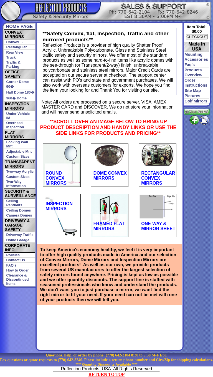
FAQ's (11, 265)
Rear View (14, 52)
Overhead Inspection (15, 125)
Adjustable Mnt (19, 151)
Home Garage (17, 240)
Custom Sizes (18, 156)
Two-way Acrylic (20, 171)
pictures (192, 96)
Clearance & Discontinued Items (17, 279)
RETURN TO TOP (106, 374)
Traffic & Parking (13, 64)
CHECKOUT (196, 37)
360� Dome (16, 98)
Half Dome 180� (20, 92)
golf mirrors (195, 101)
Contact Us (15, 260)
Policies (13, 255)
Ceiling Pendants (14, 203)
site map (192, 90)
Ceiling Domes (18, 210)
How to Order (17, 270)
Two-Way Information (16, 184)
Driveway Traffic (20, 235)
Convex (15, 42)
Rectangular (16, 47)
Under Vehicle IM (18, 116)
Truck (11, 57)
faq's (189, 64)
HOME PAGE (19, 26)
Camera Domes (19, 215)
